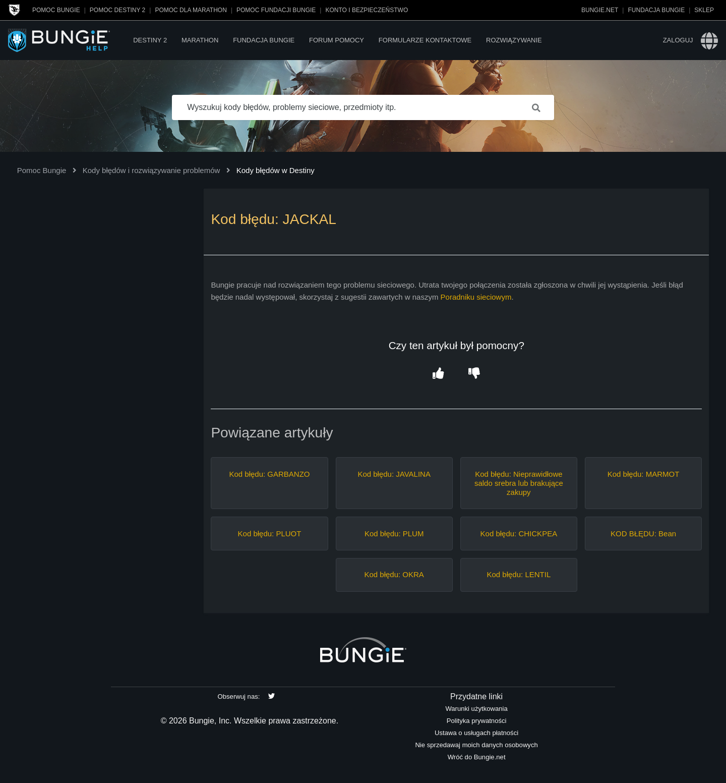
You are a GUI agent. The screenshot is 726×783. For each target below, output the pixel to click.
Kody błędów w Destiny (275, 170)
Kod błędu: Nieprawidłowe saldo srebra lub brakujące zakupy (518, 483)
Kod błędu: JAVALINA (394, 474)
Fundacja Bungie (656, 10)
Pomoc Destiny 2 (117, 10)
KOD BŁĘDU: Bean (643, 533)
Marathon (200, 40)
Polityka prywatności (477, 720)
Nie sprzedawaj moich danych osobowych (476, 745)
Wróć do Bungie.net (477, 757)
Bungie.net (599, 10)
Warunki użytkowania (476, 708)
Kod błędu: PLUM (394, 533)
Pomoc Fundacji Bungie (276, 10)
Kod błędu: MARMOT (644, 474)
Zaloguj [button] (678, 40)
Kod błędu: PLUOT (269, 533)
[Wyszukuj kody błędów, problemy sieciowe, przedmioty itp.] (363, 107)
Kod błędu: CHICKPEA (519, 533)
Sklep (704, 10)
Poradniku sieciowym (476, 297)
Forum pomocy (336, 40)
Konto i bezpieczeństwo (366, 10)
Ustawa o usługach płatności (476, 733)
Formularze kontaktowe (425, 40)
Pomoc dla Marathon (190, 10)
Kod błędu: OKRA (394, 574)
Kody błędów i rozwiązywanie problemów (151, 170)
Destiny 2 (150, 40)
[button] (438, 373)
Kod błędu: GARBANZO (269, 474)
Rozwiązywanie (514, 40)
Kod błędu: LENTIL (519, 574)
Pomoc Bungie (56, 10)
